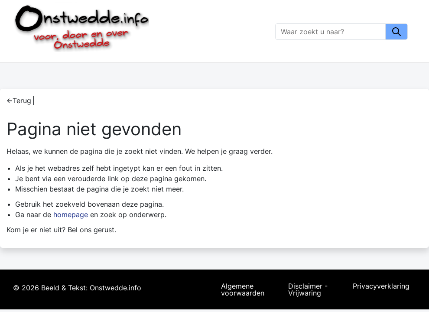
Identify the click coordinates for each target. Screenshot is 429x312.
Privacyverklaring (381, 286)
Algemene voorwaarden (242, 289)
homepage (70, 214)
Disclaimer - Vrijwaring (308, 289)
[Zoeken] (331, 31)
